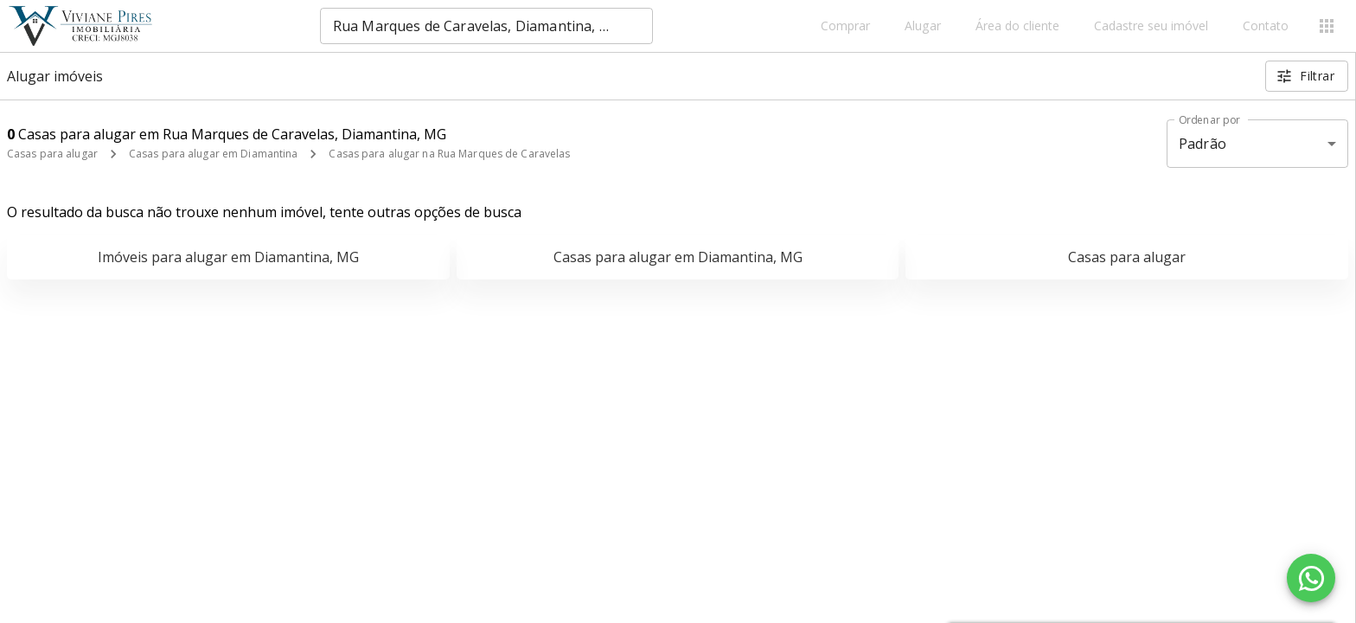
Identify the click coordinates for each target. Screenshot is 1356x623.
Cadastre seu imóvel (1151, 26)
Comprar (845, 26)
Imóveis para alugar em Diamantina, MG (228, 257)
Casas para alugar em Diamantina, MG (678, 257)
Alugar (923, 26)
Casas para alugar (52, 153)
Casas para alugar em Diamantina (213, 153)
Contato (1266, 26)
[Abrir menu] (1326, 26)
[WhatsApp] (1311, 578)
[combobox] (486, 26)
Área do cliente (1017, 26)
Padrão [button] (1202, 143)
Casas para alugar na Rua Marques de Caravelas (449, 153)
